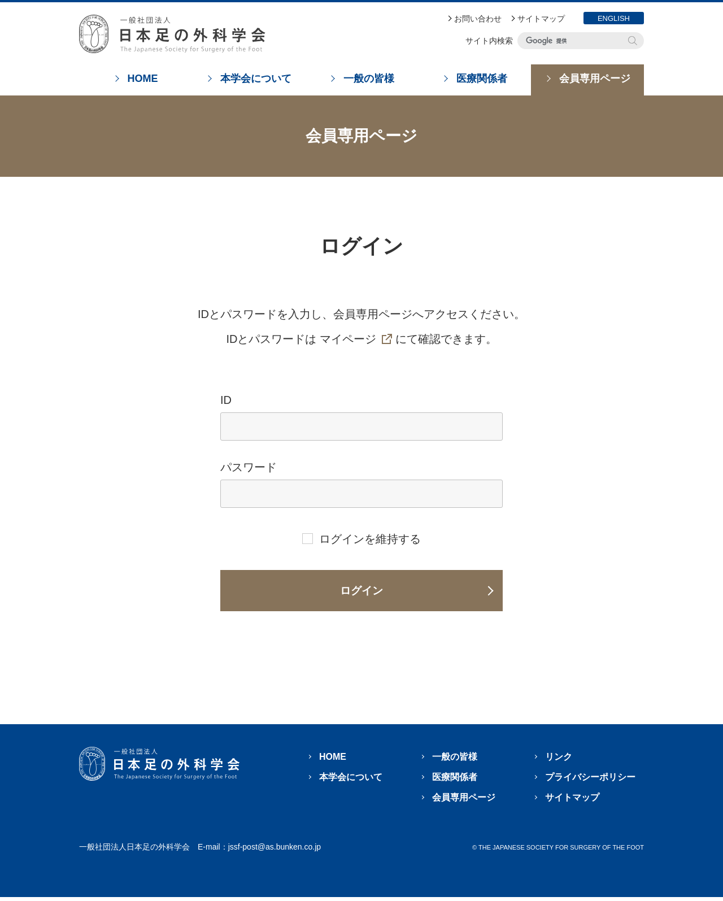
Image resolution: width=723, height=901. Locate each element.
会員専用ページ (463, 801)
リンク (558, 760)
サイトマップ (541, 18)
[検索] (572, 40)
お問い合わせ (478, 18)
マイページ (348, 339)
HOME (332, 760)
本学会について (350, 781)
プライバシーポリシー (590, 781)
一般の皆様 (454, 760)
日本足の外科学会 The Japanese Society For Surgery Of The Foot (172, 34)
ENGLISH (614, 18)
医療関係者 (454, 781)
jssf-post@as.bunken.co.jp (274, 850)
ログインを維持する (370, 539)
